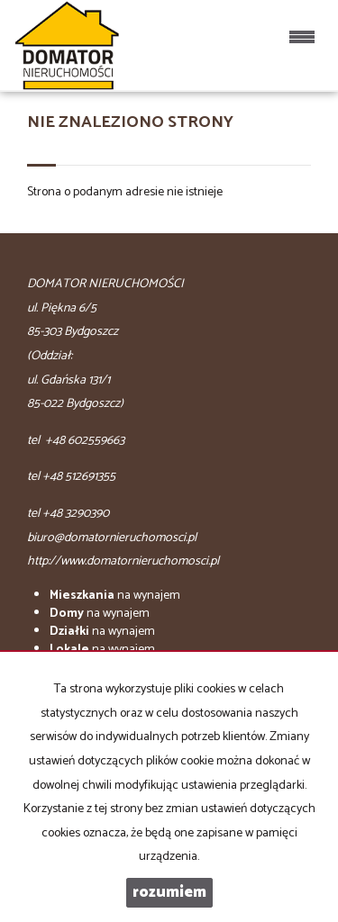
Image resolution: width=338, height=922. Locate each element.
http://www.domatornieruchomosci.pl (123, 561)
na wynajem (115, 595)
